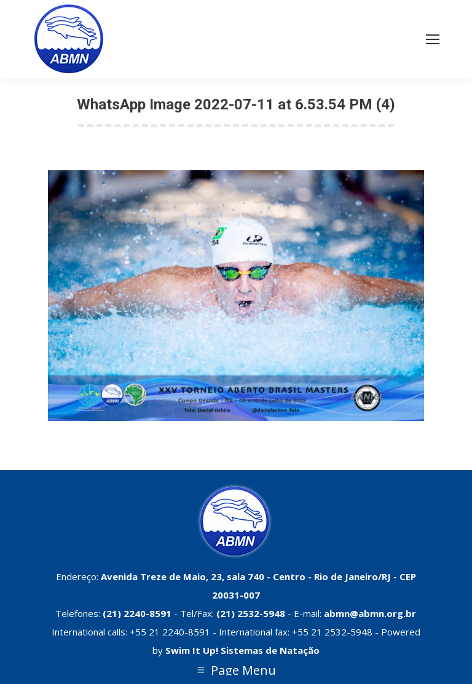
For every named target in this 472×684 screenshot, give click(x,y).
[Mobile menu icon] (432, 39)
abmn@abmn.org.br (370, 613)
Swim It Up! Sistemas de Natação (242, 650)
